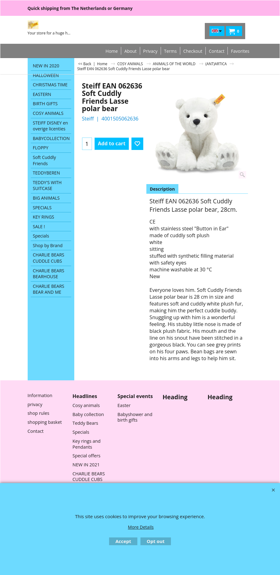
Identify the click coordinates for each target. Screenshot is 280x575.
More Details (141, 527)
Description (162, 189)
